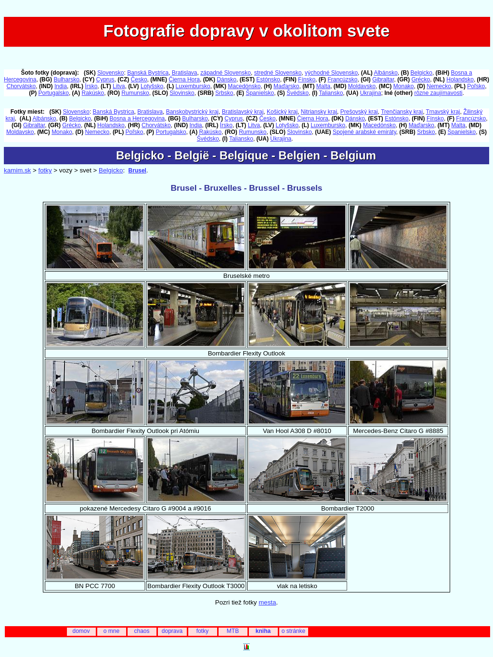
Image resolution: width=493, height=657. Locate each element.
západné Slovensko (225, 72)
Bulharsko (66, 79)
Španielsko (260, 93)
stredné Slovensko (278, 72)
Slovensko (110, 72)
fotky (45, 170)
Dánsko (226, 79)
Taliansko (331, 93)
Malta (323, 86)
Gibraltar (383, 79)
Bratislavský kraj (243, 111)
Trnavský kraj (443, 111)
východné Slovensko (331, 72)
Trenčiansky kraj (402, 111)
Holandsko (460, 79)
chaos (141, 631)
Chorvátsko (21, 86)
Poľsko (476, 86)
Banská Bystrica (148, 72)
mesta (267, 602)
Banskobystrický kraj (192, 111)
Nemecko (439, 86)
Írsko (91, 86)
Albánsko (385, 72)
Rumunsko (135, 93)
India (60, 86)
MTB (233, 631)
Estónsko (268, 79)
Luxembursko (193, 86)
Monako (403, 86)
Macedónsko (244, 86)
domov (81, 631)
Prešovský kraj (359, 111)
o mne (111, 631)
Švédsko (297, 93)
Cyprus (105, 79)
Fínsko (306, 79)
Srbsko (224, 93)
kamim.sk (17, 170)
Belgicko (421, 72)
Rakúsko (93, 93)
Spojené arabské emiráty (364, 132)
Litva (119, 86)
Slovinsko (181, 93)
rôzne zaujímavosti (438, 93)
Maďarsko (286, 86)
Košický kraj (282, 111)
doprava (172, 631)
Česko (139, 79)
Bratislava (184, 72)
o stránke (293, 631)
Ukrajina (370, 93)
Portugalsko (54, 93)
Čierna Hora (184, 79)
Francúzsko (342, 79)
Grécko (421, 79)
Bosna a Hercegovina (137, 118)
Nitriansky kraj (319, 111)
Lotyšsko (152, 86)
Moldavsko (362, 86)
